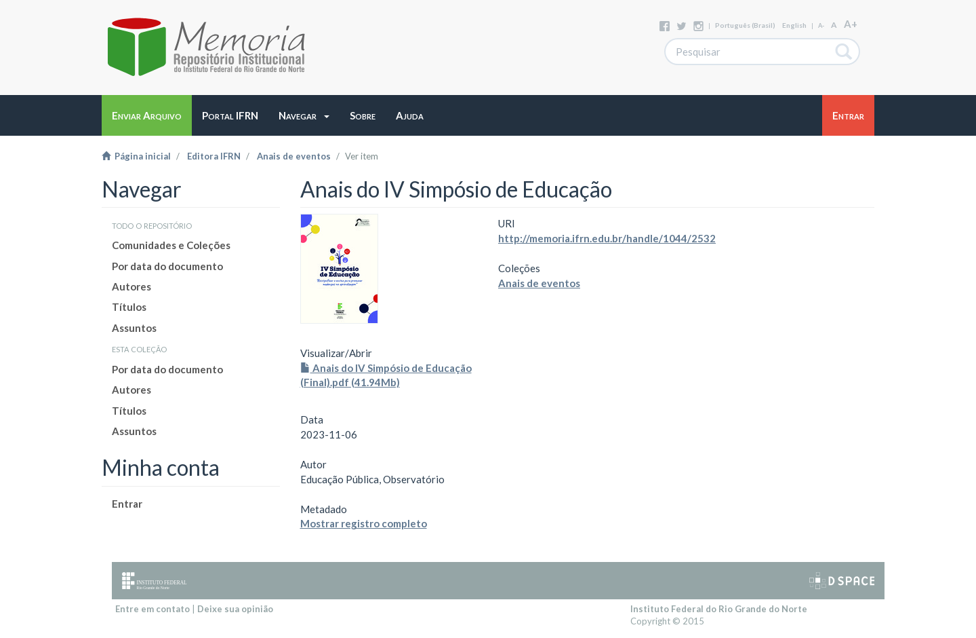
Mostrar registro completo (363, 523)
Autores (131, 286)
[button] (304, 115)
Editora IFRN (214, 156)
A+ (850, 24)
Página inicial (136, 156)
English (794, 25)
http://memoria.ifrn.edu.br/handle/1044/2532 (607, 238)
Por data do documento (167, 266)
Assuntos (134, 328)
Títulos (129, 307)
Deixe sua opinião (235, 608)
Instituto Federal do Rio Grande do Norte (718, 608)
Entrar (127, 504)
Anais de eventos (294, 156)
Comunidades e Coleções (171, 245)
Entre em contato (152, 608)
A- (821, 25)
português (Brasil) (745, 25)
